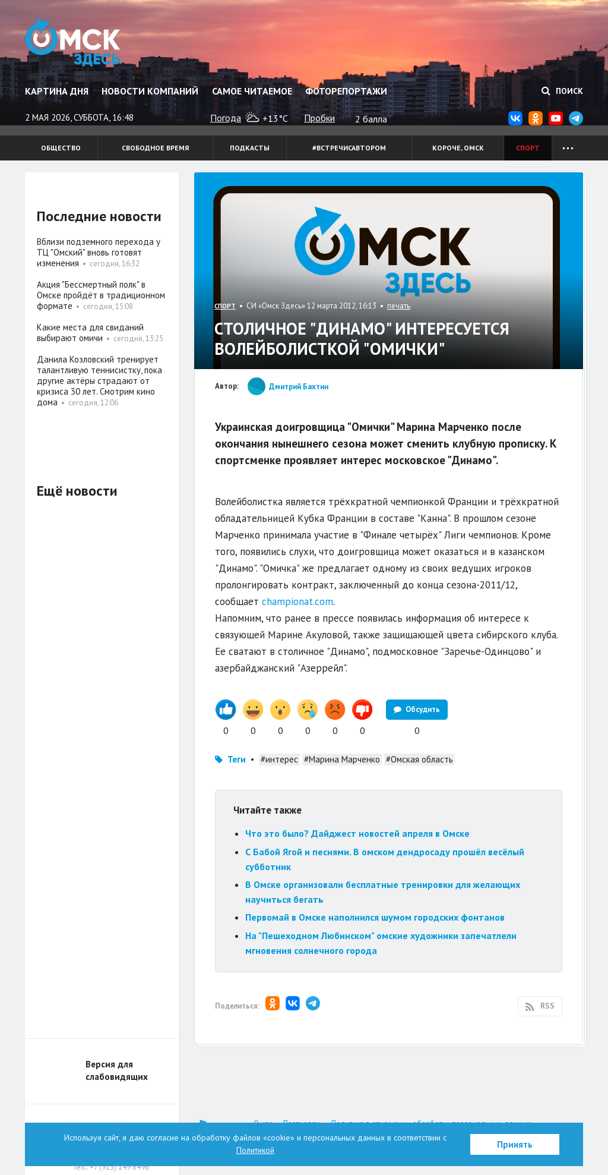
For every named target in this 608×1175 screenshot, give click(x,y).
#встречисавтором (349, 147)
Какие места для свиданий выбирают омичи (90, 333)
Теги (236, 759)
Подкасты (250, 147)
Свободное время (155, 147)
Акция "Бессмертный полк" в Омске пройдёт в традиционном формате (101, 295)
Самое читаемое (252, 91)
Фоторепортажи (346, 91)
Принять (515, 1144)
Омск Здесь (74, 43)
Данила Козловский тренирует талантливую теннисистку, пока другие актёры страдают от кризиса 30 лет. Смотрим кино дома (99, 381)
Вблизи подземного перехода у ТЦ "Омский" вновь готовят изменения (98, 252)
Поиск (562, 91)
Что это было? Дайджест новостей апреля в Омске (357, 833)
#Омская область (419, 759)
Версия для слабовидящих (117, 1070)
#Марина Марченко (342, 759)
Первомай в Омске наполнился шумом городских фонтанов (375, 917)
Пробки (319, 118)
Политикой (255, 1150)
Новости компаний (150, 91)
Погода (225, 118)
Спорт (528, 147)
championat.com (297, 601)
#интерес (279, 759)
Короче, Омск (458, 147)
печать (398, 306)
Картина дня (56, 91)
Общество (61, 147)
